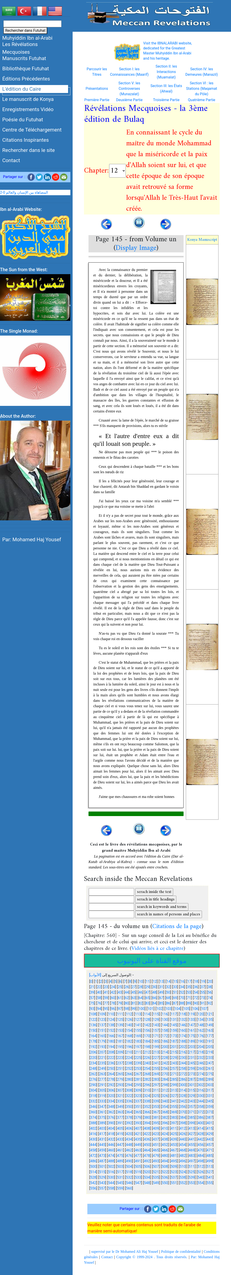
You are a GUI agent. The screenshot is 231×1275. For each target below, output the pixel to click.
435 (138, 1142)
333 (102, 1104)
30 (154, 989)
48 (154, 995)
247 (209, 1066)
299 (174, 1087)
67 (161, 1000)
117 (174, 1017)
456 (201, 1147)
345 (209, 1104)
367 (156, 1115)
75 (92, 1006)
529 (102, 1180)
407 (138, 1131)
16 (182, 984)
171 (156, 1038)
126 (129, 1022)
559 (120, 1191)
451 (156, 1147)
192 (93, 1049)
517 (120, 1175)
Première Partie (96, 102)
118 (183, 1017)
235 (102, 1066)
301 (192, 1087)
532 (129, 1180)
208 (111, 1055)
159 (174, 1033)
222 (111, 1060)
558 (111, 1191)
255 (156, 1071)
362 (111, 1115)
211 (138, 1055)
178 (93, 1044)
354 (165, 1109)
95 (106, 1011)
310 (147, 1093)
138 (111, 1028)
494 (165, 1164)
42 (113, 995)
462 (129, 1153)
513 (209, 1169)
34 (182, 989)
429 (209, 1136)
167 (120, 1038)
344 (201, 1104)
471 (209, 1153)
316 (201, 1093)
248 (93, 1071)
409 (156, 1131)
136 (93, 1028)
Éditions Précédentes (26, 79)
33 (175, 989)
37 (203, 989)
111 (120, 1017)
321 (120, 1098)
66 (154, 1000)
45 (134, 995)
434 (129, 1142)
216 (183, 1055)
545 (120, 1185)
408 (147, 1131)
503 (120, 1169)
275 (209, 1077)
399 (192, 1126)
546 (129, 1185)
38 (210, 989)
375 (102, 1120)
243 (174, 1066)
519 (138, 1175)
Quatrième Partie (201, 102)
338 (147, 1104)
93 (92, 1011)
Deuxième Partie (129, 102)
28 (140, 989)
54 (196, 995)
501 (102, 1169)
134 (201, 1022)
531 (120, 1180)
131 (174, 1022)
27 (134, 989)
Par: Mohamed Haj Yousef (31, 545)
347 (102, 1109)
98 (127, 1011)
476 (129, 1158)
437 (156, 1142)
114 (147, 1017)
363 (120, 1115)
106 (195, 1011)
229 (174, 1060)
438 (165, 1142)
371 (192, 1115)
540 (201, 1180)
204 (201, 1049)
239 (138, 1066)
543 (102, 1185)
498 (201, 1164)
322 (129, 1098)
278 (111, 1082)
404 (111, 1131)
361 (102, 1115)
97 (120, 1011)
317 (209, 1093)
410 (165, 1131)
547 (138, 1185)
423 (156, 1136)
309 (138, 1093)
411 (174, 1131)
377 (120, 1120)
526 (201, 1175)
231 (192, 1060)
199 (156, 1049)
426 (183, 1136)
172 (165, 1038)
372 (201, 1115)
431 (102, 1142)
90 (196, 1006)
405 (120, 1131)
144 (165, 1028)
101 (150, 1011)
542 (93, 1185)
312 (165, 1093)
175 (192, 1038)
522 (165, 1175)
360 (93, 1115)
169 (138, 1038)
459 (102, 1153)
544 (111, 1185)
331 (209, 1098)
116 (165, 1017)
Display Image (136, 250)
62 (127, 1000)
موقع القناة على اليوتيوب (152, 963)
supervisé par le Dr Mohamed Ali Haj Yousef (124, 1254)
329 (192, 1098)
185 (156, 1044)
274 (201, 1077)
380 (147, 1120)
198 (147, 1049)
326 (165, 1098)
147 (192, 1028)
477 (138, 1158)
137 (102, 1028)
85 (161, 1006)
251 (120, 1071)
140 (129, 1028)
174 (183, 1038)
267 (138, 1077)
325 (156, 1098)
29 (147, 989)
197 (138, 1049)
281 (138, 1082)
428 (201, 1136)
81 (134, 1006)
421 (138, 1136)
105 (186, 1011)
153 (120, 1033)
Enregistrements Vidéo (28, 109)
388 (93, 1126)
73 (203, 1000)
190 (201, 1044)
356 (183, 1109)
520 (147, 1175)
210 (129, 1055)
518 (129, 1175)
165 (102, 1038)
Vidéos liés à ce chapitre (157, 951)
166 (111, 1038)
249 (102, 1071)
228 (165, 1060)
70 (182, 1000)
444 (93, 1147)
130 (165, 1022)
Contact (11, 160)
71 (189, 1000)
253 (138, 1071)
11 (148, 984)
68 (168, 1000)
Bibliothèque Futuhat (25, 68)
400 (201, 1126)
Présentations (97, 91)
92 (210, 1006)
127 (138, 1022)
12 (155, 984)
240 (147, 1066)
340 (165, 1104)
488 (111, 1164)
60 (113, 1000)
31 (161, 989)
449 (138, 1147)
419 (120, 1136)
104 (177, 1011)
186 (165, 1044)
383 (174, 1120)
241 (156, 1066)
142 (147, 1028)
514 (93, 1175)
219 (209, 1055)
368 (165, 1115)
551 (174, 1185)
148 (201, 1028)
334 (111, 1104)
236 (111, 1066)
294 (129, 1087)
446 (111, 1147)
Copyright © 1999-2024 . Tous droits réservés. (151, 1260)
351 (138, 1109)
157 (156, 1033)
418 (111, 1136)
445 (102, 1147)
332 (93, 1104)
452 (165, 1147)
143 (156, 1028)
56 (210, 995)
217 (192, 1055)
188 (183, 1044)
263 (102, 1077)
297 (156, 1087)
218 (201, 1055)
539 (192, 1180)
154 (129, 1033)
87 (175, 1006)
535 (156, 1180)
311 (156, 1093)
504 (129, 1169)
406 (129, 1131)
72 (196, 1000)
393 (138, 1126)
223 (120, 1060)
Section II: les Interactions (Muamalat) (166, 74)
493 (156, 1164)
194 (111, 1049)
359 (209, 1109)
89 (189, 1006)
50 (168, 995)
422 (147, 1136)
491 (138, 1164)
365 (138, 1115)
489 (120, 1164)
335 (120, 1104)
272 (183, 1077)
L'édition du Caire (21, 89)
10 (141, 984)
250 (111, 1071)
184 (147, 1044)
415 (209, 1131)
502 (111, 1169)
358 (201, 1109)
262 (93, 1077)
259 (192, 1071)
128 (147, 1022)
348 (111, 1109)
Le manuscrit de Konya (28, 99)
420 (129, 1136)
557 (102, 1191)
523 (174, 1175)
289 (209, 1082)
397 (174, 1126)
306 (111, 1093)
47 (147, 995)
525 (192, 1175)
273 (192, 1077)
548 (147, 1185)
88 (182, 1006)
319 (102, 1098)
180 (111, 1044)
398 (183, 1126)
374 (93, 1120)
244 (183, 1066)
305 (102, 1093)
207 (102, 1055)
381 (156, 1120)
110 (111, 1017)
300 (183, 1087)
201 (174, 1049)
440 (183, 1142)
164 (93, 1038)
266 (129, 1077)
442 (201, 1142)
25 (120, 989)
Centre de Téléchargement (31, 130)
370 (183, 1115)
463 (138, 1153)
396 (165, 1126)
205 (209, 1049)
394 (147, 1126)
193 (102, 1049)
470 (201, 1153)
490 (129, 1164)
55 (203, 995)
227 (156, 1060)
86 (168, 1006)
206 (93, 1055)
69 (175, 1000)
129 (156, 1022)
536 (165, 1180)
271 (174, 1077)
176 (201, 1038)
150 (93, 1033)
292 (111, 1087)
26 (127, 989)
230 (183, 1060)
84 (154, 1006)
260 (201, 1071)
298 (165, 1087)
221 (102, 1060)
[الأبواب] (95, 977)
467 (174, 1153)
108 (93, 1017)
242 (165, 1066)
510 (183, 1169)
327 (174, 1098)
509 (174, 1169)
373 (209, 1115)
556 (93, 1191)
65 (147, 1000)
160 (183, 1033)
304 (93, 1093)
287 (192, 1082)
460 (111, 1153)
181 (120, 1044)
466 (165, 1153)
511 (192, 1169)
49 (161, 995)
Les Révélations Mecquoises (20, 48)
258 (183, 1071)
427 (192, 1136)
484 (201, 1158)
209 (120, 1055)
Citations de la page (177, 929)
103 (168, 1011)
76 (99, 1006)
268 (147, 1077)
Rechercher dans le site (28, 150)
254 (147, 1071)
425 (174, 1136)
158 (165, 1033)
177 (209, 1038)
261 (209, 1071)
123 (102, 1022)
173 (174, 1038)
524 (183, 1175)
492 (147, 1164)
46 (140, 995)
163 (209, 1033)
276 (93, 1082)
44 (127, 995)
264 (111, 1077)
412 (183, 1131)
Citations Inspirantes (25, 140)
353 (156, 1109)
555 (209, 1185)
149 (209, 1028)
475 (120, 1158)
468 (183, 1153)
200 (165, 1049)
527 (209, 1175)
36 (196, 989)
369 (174, 1115)
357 (192, 1109)
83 (147, 1006)
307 (120, 1093)
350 (129, 1109)
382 (165, 1120)
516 (111, 1175)
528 (93, 1180)
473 (102, 1158)
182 (129, 1044)
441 (192, 1142)
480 (165, 1158)
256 (165, 1071)
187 (174, 1044)
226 (147, 1060)
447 (120, 1147)
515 (102, 1175)
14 (169, 984)
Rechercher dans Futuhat (25, 30)
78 (113, 1006)
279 (120, 1082)
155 (138, 1033)
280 (129, 1082)
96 (113, 1011)
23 (106, 989)
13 (162, 984)
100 (141, 1011)
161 (192, 1033)
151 (102, 1033)
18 (196, 984)
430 (93, 1142)
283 (156, 1082)
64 (140, 1000)
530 (111, 1180)
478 (147, 1158)
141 (138, 1028)
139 (120, 1028)
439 (174, 1142)
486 (93, 1164)
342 (183, 1104)
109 (102, 1017)
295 (138, 1087)
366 (147, 1115)
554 (201, 1185)
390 (111, 1126)
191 (209, 1044)
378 (129, 1120)
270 (165, 1077)
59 (106, 1000)
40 (99, 995)
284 (165, 1082)
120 (201, 1017)
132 (183, 1022)
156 (147, 1033)
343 (192, 1104)
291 (102, 1087)
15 (175, 984)
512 (201, 1169)
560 (129, 1191)
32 (168, 989)
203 (192, 1049)
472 (93, 1158)
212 (147, 1055)
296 (147, 1087)
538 (183, 1180)
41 (106, 995)
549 (156, 1185)
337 (138, 1104)
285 (174, 1082)
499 (209, 1164)
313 (174, 1093)
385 (192, 1120)
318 (93, 1098)
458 (93, 1153)
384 (183, 1120)
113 (138, 1017)
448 (129, 1147)
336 (129, 1104)
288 (201, 1082)
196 (129, 1049)
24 (113, 989)
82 (140, 1006)
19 (203, 984)
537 (174, 1180)
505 (138, 1169)
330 (201, 1098)
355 (174, 1109)
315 (192, 1093)
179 (102, 1044)
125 (120, 1022)
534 (147, 1180)
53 (189, 995)
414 (201, 1131)
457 (209, 1147)
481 (174, 1158)
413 (192, 1131)
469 (192, 1153)
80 (127, 1006)
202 (183, 1049)
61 (120, 1000)
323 (138, 1098)
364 (129, 1115)
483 (192, 1158)
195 (120, 1049)
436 (147, 1142)
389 (102, 1126)
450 (147, 1147)
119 (192, 1017)
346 (93, 1109)
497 (192, 1164)
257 (174, 1071)
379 (138, 1120)
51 (175, 995)
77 (106, 1006)
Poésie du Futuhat (22, 119)
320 (111, 1098)
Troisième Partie (166, 102)
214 (165, 1055)
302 (201, 1087)
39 (92, 995)
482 (183, 1158)
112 (129, 1017)
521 (156, 1175)
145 (174, 1028)
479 (156, 1158)
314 (183, 1093)
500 (93, 1169)
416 (93, 1136)
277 (102, 1082)
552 (183, 1185)
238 (129, 1066)
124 (111, 1022)
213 (156, 1055)
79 (120, 1006)
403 (102, 1131)
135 (209, 1022)
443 (209, 1142)
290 (93, 1087)
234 (93, 1066)
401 (209, 1126)
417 (102, 1136)
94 (99, 1011)
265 (120, 1077)
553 (192, 1185)
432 (111, 1142)
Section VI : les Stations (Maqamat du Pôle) (201, 91)
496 (183, 1164)
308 (129, 1093)
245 (192, 1066)
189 (192, 1044)
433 (120, 1142)
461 (120, 1153)
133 (192, 1022)
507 (156, 1169)
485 (209, 1158)
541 (209, 1180)
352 (147, 1109)
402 (93, 1131)
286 (183, 1082)
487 (102, 1164)
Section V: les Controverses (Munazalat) (129, 91)
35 (189, 989)
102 (159, 1011)
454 (183, 1147)
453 (174, 1147)
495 (174, 1164)
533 (138, 1180)
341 (174, 1104)
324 (147, 1098)
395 (156, 1126)
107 (204, 1011)
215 (174, 1055)
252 (129, 1071)
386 (201, 1120)
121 (209, 1017)
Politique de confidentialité (181, 1254)
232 (201, 1060)
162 (201, 1033)
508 (165, 1169)
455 (192, 1147)
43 (120, 995)
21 (92, 989)
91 (203, 1006)
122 (93, 1022)
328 (183, 1098)
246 (201, 1066)
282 (147, 1082)
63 (134, 1000)
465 (156, 1153)
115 (156, 1017)
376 (111, 1120)
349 (120, 1109)
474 (111, 1158)
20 (210, 984)
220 (93, 1060)
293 (120, 1087)
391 (120, 1126)
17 (189, 984)
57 (92, 1000)
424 (165, 1136)
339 (156, 1104)
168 (129, 1038)
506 (147, 1169)
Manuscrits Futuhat (24, 58)
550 (165, 1185)
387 (209, 1120)
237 (120, 1066)
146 (183, 1028)
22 (99, 989)
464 (147, 1153)
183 (138, 1044)
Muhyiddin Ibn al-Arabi (27, 38)
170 (147, 1038)
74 (210, 1000)
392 (129, 1126)
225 (138, 1060)
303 (209, 1087)
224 (129, 1060)
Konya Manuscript (202, 242)
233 (209, 1060)
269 (156, 1077)
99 (134, 1011)
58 (99, 1000)
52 (182, 995)
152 (111, 1033)
